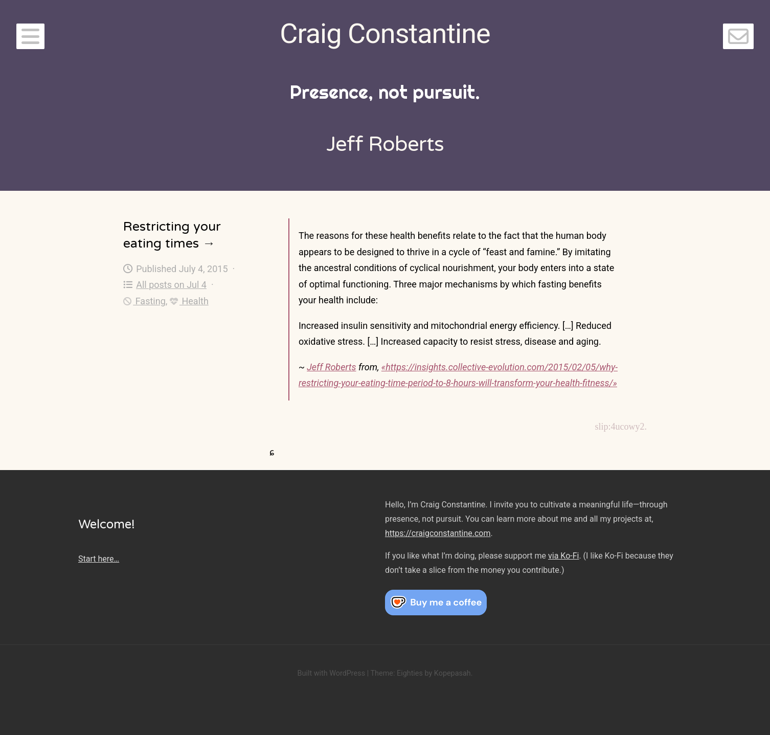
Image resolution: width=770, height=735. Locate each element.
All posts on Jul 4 (165, 284)
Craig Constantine (385, 33)
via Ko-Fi (563, 556)
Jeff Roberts (331, 367)
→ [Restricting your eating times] (208, 243)
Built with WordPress (331, 673)
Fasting (144, 301)
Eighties (410, 673)
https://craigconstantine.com (437, 533)
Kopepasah (452, 673)
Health (189, 301)
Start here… (98, 559)
